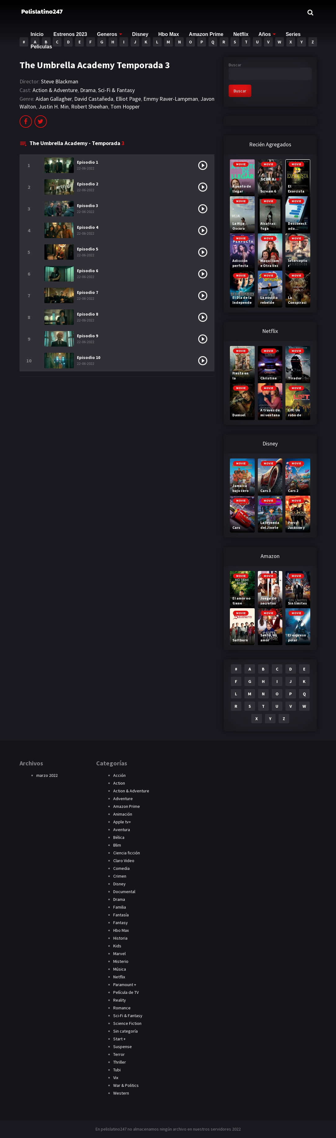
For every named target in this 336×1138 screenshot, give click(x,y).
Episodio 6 (87, 270)
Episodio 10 (88, 357)
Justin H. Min (53, 106)
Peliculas (41, 46)
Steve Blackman (59, 81)
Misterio (120, 961)
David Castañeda (93, 98)
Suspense (122, 1046)
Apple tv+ (122, 822)
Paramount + (124, 984)
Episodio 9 (87, 336)
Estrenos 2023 (70, 34)
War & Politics (126, 1085)
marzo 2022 (47, 775)
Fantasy (120, 922)
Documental (124, 891)
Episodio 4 (87, 227)
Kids (117, 946)
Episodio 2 (87, 184)
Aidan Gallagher (54, 98)
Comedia (121, 868)
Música (119, 969)
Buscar (235, 65)
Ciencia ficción (126, 853)
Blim (117, 845)
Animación (122, 814)
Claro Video (123, 860)
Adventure (123, 798)
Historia (120, 938)
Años (264, 34)
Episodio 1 (87, 162)
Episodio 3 (87, 205)
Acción (119, 775)
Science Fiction (127, 1023)
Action (119, 783)
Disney (140, 34)
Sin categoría (125, 1031)
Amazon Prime (206, 34)
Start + (119, 1039)
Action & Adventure (55, 90)
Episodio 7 (87, 292)
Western (121, 1093)
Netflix (241, 34)
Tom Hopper (125, 106)
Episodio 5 (87, 249)
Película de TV (126, 992)
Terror (119, 1054)
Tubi (117, 1070)
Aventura (121, 829)
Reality (119, 1000)
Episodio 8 (87, 314)
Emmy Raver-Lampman (170, 98)
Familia (119, 907)
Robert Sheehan (89, 106)
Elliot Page (128, 98)
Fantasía (121, 915)
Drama (88, 90)
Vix (115, 1077)
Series (293, 34)
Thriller (119, 1062)
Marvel (119, 953)
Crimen (119, 876)
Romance (122, 1008)
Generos (107, 34)
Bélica (118, 837)
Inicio (37, 34)
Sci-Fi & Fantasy (116, 90)
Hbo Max (168, 34)
